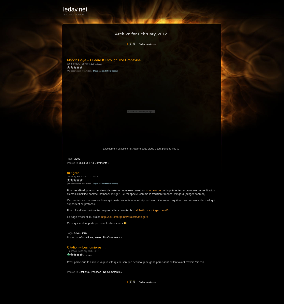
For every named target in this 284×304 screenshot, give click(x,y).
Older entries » (147, 44)
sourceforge (153, 190)
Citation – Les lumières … (86, 247)
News (97, 237)
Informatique (86, 237)
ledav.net (75, 9)
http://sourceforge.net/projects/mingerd (124, 216)
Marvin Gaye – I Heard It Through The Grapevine (104, 60)
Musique (84, 162)
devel (77, 233)
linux (84, 233)
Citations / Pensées (90, 271)
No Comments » (100, 162)
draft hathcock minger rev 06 (150, 210)
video (77, 158)
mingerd (73, 173)
